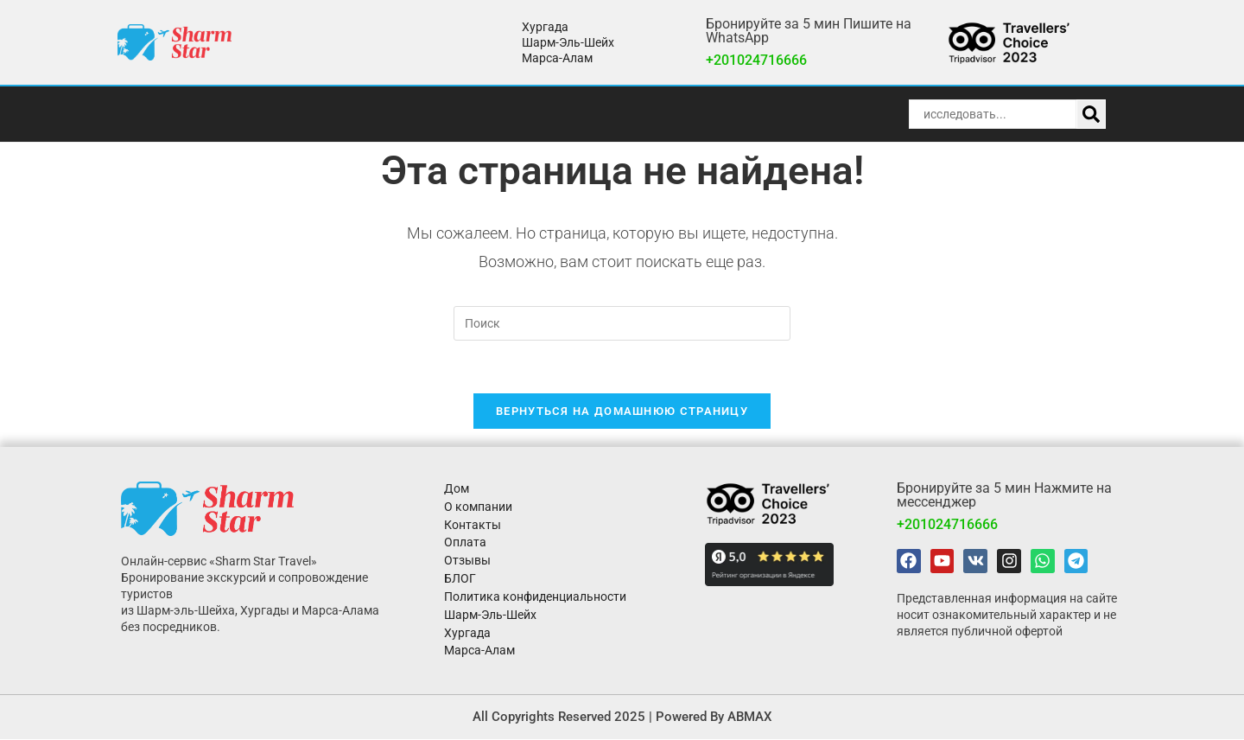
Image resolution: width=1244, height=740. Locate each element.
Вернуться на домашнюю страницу (622, 411)
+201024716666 (756, 60)
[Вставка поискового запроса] (622, 323)
